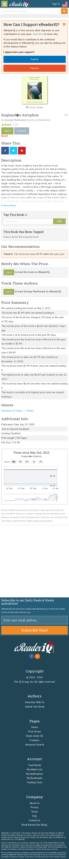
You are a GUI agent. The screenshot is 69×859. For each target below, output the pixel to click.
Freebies (34, 740)
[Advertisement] (34, 561)
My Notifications (34, 773)
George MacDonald (15, 120)
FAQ (34, 816)
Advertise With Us (34, 702)
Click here (38, 34)
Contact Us (34, 820)
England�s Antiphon (20, 115)
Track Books (34, 765)
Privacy (34, 807)
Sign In (56, 3)
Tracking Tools (34, 782)
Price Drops (34, 731)
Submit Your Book (34, 706)
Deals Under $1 (34, 735)
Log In (9, 272)
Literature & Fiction (11, 410)
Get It (7, 130)
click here (37, 857)
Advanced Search (34, 744)
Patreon (34, 68)
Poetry (30, 410)
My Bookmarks (34, 778)
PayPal (34, 59)
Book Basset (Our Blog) (34, 824)
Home (34, 727)
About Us (35, 803)
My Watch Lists (34, 769)
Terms (34, 811)
